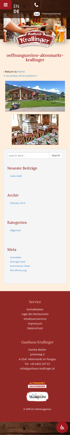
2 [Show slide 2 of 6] (11, 36)
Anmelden (15, 257)
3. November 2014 (14, 75)
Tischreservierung (47, 14)
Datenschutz (35, 328)
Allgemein (15, 230)
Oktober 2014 (17, 203)
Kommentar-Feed (20, 266)
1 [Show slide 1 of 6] (6, 36)
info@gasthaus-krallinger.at (37, 368)
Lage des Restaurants (35, 314)
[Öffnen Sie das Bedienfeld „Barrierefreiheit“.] (62, 427)
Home (21, 71)
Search (56, 155)
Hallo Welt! (16, 176)
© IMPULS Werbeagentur (37, 409)
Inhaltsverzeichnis (35, 319)
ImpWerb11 (30, 75)
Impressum (35, 323)
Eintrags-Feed (17, 261)
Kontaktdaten (35, 309)
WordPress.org (18, 270)
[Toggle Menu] (5, 4)
